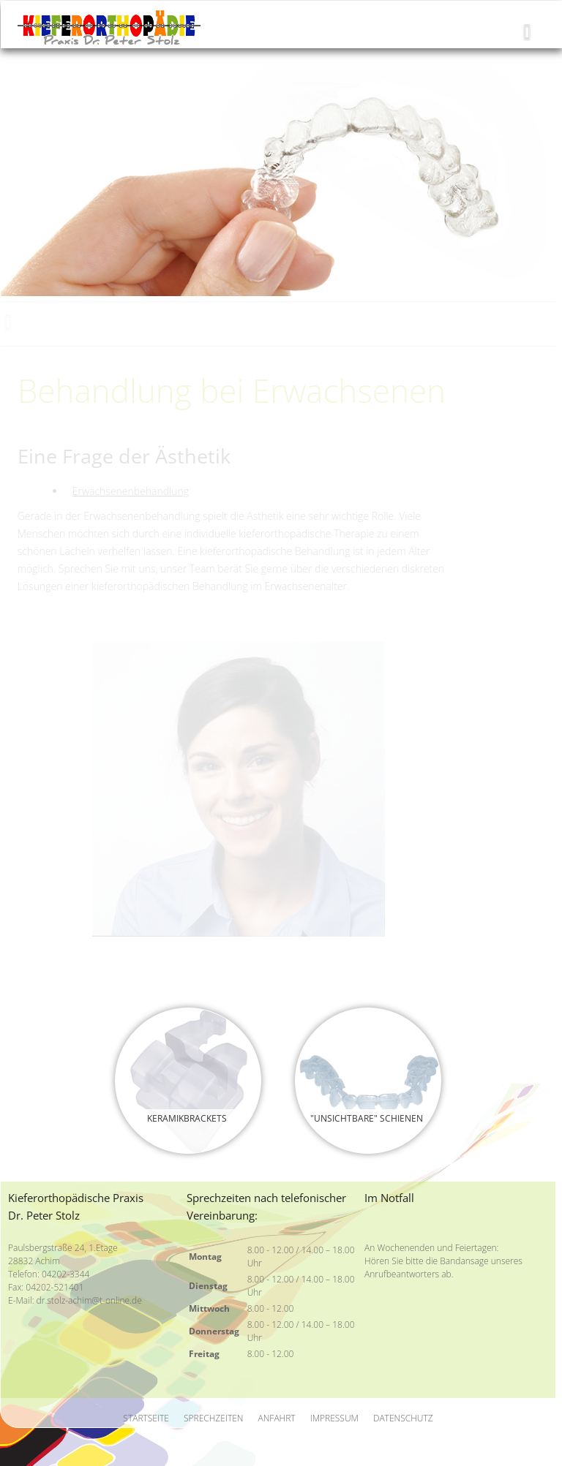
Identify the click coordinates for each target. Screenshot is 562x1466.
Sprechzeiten (214, 1418)
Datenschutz (403, 1418)
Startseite (146, 1418)
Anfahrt (277, 1418)
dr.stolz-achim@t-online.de (89, 1300)
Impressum (334, 1418)
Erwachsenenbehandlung (130, 491)
